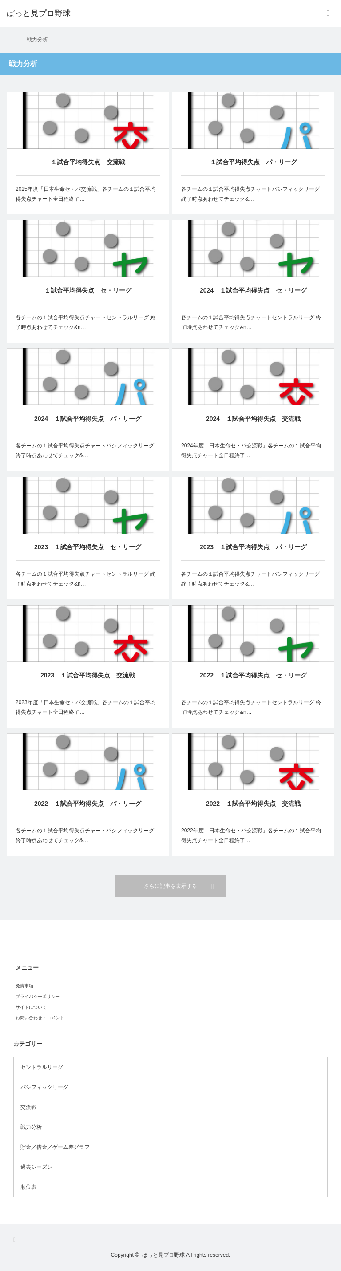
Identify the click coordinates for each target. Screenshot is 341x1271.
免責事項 (24, 985)
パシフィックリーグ (44, 1087)
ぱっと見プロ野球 (163, 1255)
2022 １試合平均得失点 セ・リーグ (253, 684)
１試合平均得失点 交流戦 (88, 162)
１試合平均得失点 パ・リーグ (253, 162)
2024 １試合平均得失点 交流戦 (253, 418)
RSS (17, 1239)
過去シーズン (36, 1167)
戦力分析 (31, 1127)
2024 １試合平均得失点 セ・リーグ (253, 290)
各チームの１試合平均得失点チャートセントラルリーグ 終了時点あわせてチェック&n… (85, 322)
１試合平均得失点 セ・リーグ (87, 290)
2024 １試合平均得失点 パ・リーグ (87, 418)
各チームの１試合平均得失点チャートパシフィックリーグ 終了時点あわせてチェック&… (250, 194)
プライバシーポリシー (38, 996)
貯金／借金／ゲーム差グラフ (55, 1147)
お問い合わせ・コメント (40, 1017)
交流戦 (28, 1107)
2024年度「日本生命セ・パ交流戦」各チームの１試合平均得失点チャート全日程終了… (251, 451)
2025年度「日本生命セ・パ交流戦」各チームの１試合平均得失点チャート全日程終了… (85, 194)
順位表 (28, 1187)
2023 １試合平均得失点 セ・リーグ (87, 546)
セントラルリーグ (41, 1067)
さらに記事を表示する (170, 886)
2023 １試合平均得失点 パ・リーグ (253, 547)
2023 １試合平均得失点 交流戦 (87, 677)
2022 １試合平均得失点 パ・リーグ (87, 822)
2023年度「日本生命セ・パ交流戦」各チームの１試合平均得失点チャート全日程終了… (85, 710)
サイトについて (31, 1007)
